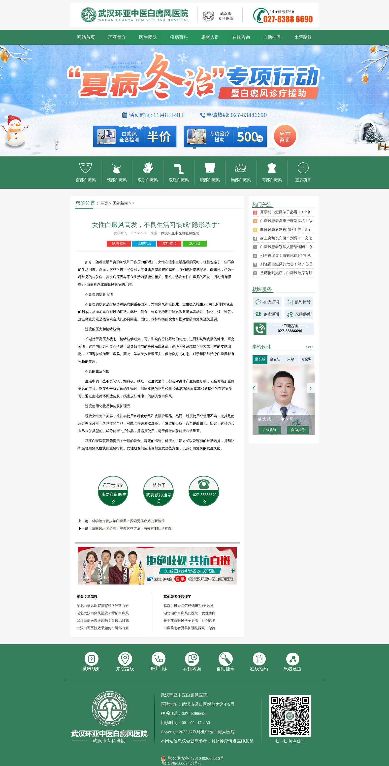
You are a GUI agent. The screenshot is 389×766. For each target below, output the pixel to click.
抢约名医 (119, 243)
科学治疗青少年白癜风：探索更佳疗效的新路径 (128, 521)
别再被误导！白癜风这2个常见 (285, 255)
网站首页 (86, 37)
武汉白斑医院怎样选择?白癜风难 (188, 606)
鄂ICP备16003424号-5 (182, 763)
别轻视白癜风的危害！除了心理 (286, 264)
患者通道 (292, 661)
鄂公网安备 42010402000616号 (196, 758)
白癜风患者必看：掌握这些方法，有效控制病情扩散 (132, 528)
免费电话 (144, 243)
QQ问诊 (194, 243)
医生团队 (148, 37)
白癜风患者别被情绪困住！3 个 (285, 229)
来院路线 (303, 37)
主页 (104, 203)
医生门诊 (158, 661)
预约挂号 (303, 302)
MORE (309, 347)
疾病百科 (179, 37)
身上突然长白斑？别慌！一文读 (286, 238)
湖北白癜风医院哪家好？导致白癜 (103, 606)
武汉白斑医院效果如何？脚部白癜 (103, 628)
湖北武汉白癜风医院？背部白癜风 (103, 613)
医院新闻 (120, 203)
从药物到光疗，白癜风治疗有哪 (286, 273)
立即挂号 (169, 243)
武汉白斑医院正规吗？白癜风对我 (103, 620)
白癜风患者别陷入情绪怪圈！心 (286, 247)
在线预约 (259, 661)
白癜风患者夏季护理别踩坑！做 (286, 221)
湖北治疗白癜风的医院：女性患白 (189, 613)
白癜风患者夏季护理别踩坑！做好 (189, 628)
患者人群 (210, 37)
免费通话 (271, 314)
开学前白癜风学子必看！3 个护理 (189, 620)
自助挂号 (272, 37)
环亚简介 (117, 37)
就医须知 (91, 661)
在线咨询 (241, 37)
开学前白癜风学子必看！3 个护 (285, 212)
